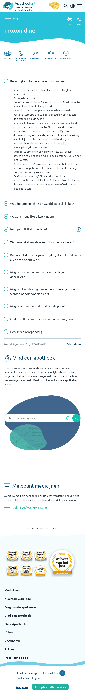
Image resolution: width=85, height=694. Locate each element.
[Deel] (79, 21)
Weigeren (22, 687)
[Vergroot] (35, 55)
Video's (10, 632)
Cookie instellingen (28, 678)
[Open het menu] (79, 6)
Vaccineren (12, 641)
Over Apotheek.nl (17, 624)
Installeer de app (16, 657)
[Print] (70, 21)
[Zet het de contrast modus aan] (72, 6)
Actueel (10, 649)
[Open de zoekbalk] (65, 6)
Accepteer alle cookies (50, 687)
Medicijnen (12, 590)
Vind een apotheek (18, 615)
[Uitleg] (8, 55)
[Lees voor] (51, 55)
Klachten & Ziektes (18, 599)
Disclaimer (74, 344)
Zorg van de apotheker (20, 607)
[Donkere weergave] (21, 56)
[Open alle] (66, 55)
